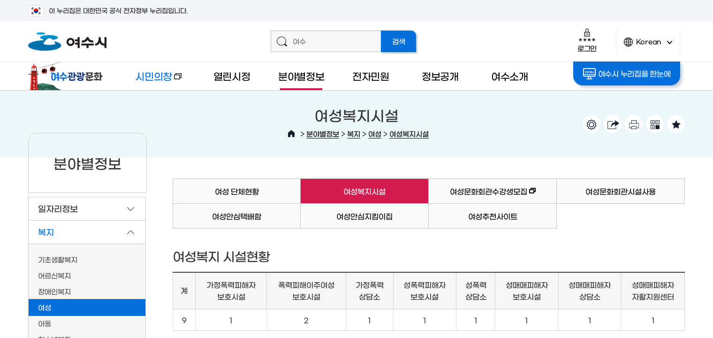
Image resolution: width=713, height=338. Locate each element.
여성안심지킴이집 (364, 216)
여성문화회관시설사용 (620, 191)
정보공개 (440, 76)
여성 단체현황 (237, 191)
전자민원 (370, 76)
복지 (353, 133)
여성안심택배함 (236, 216)
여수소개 (509, 76)
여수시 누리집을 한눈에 (627, 73)
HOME (291, 134)
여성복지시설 (409, 133)
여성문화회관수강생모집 (482, 195)
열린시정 (231, 76)
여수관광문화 (68, 76)
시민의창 (151, 80)
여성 (374, 133)
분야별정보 (301, 76)
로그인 (587, 40)
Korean (648, 46)
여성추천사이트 (492, 216)
